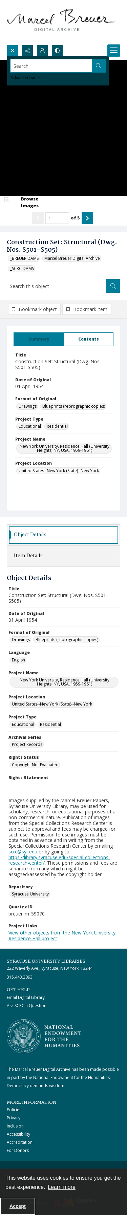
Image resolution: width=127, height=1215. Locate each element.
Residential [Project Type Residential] (57, 426)
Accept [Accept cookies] (17, 1206)
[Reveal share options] (27, 50)
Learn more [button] (62, 1187)
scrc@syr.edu (22, 851)
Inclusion (15, 1126)
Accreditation (20, 1142)
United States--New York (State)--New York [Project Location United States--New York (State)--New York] (59, 471)
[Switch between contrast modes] (57, 50)
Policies (14, 1110)
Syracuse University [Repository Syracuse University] (30, 894)
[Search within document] (113, 286)
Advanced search (27, 78)
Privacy (13, 1118)
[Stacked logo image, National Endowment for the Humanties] (44, 1036)
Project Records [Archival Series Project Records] (27, 744)
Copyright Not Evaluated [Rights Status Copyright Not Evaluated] (35, 765)
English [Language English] (18, 660)
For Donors (18, 1150)
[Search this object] (56, 286)
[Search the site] (51, 65)
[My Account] (42, 50)
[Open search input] (12, 50)
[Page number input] (57, 218)
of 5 (75, 218)
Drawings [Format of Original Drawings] (28, 406)
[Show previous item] (38, 218)
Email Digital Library (26, 997)
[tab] (39, 339)
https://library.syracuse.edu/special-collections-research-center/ (59, 860)
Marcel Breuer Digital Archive (72, 258)
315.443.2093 (20, 977)
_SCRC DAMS (22, 268)
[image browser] (25, 202)
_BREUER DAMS (24, 258)
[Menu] (113, 50)
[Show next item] (87, 218)
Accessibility (18, 1134)
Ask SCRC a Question (26, 1005)
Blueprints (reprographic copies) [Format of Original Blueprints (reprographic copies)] (73, 406)
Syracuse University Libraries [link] (46, 961)
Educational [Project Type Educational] (30, 426)
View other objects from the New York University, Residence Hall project (62, 935)
